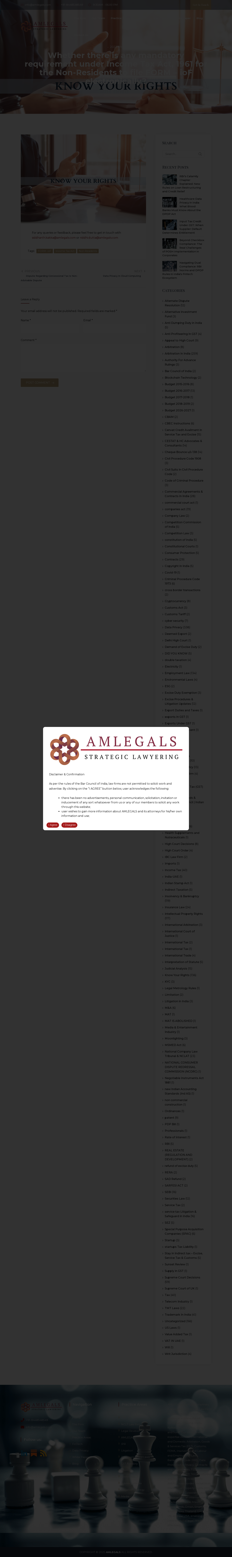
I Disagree (69, 824)
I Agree (52, 824)
